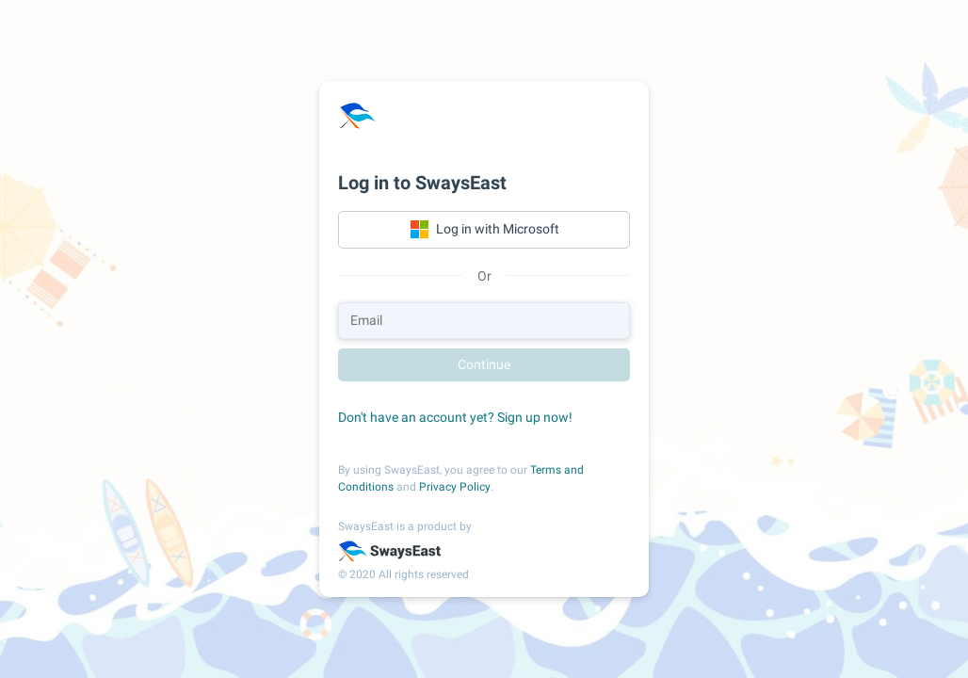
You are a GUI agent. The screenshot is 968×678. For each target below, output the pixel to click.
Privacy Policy (455, 486)
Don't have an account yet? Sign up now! (455, 417)
